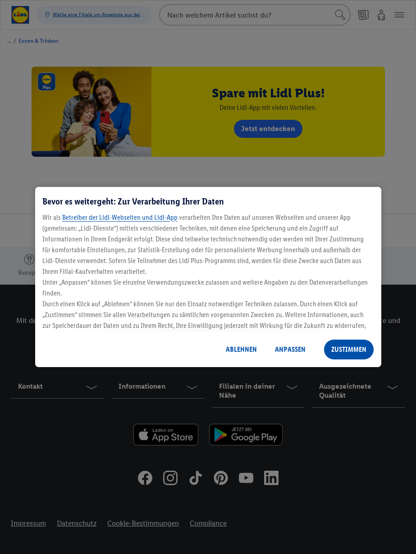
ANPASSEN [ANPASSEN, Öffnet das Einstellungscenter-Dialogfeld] (290, 349)
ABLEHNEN (241, 349)
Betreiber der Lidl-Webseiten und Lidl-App (120, 217)
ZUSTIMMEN (348, 349)
